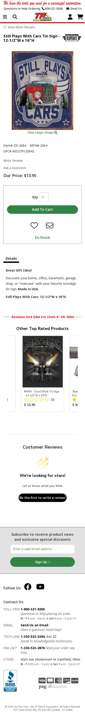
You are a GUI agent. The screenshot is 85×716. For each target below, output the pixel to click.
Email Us (74, 8)
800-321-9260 (52, 8)
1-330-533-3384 (33, 636)
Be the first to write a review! (42, 498)
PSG (53, 686)
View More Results (21, 27)
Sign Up (42, 562)
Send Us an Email (34, 625)
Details (11, 258)
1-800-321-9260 (33, 609)
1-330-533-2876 (33, 648)
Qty (35, 197)
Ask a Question (14, 168)
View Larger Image (43, 132)
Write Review (13, 160)
